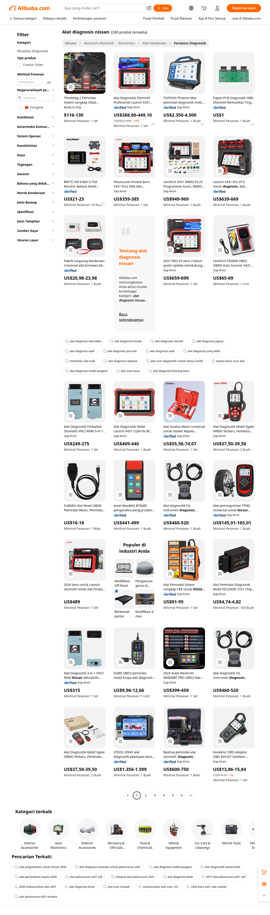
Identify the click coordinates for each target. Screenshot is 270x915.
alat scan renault (116, 887)
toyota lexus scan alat (228, 361)
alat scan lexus (128, 371)
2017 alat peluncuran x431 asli (224, 877)
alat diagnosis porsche (120, 351)
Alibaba (70, 43)
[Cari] (162, 8)
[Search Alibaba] (103, 8)
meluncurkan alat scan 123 (158, 887)
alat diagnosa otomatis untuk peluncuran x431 (108, 867)
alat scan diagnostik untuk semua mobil (174, 361)
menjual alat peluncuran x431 (132, 877)
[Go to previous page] (128, 795)
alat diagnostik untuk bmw (220, 867)
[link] (264, 872)
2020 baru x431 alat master (207, 887)
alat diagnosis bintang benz (168, 371)
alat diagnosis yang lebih (201, 351)
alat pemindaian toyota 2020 (36, 877)
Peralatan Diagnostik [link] (190, 43)
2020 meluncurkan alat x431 (35, 887)
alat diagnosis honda (126, 341)
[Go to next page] (191, 795)
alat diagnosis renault (166, 341)
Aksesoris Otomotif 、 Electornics (109, 43)
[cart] (205, 9)
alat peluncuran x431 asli (83, 877)
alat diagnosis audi (160, 351)
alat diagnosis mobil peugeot (86, 371)
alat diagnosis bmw (178, 877)
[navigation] (34, 414)
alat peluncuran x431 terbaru (36, 897)
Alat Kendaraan (154, 43)
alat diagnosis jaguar (208, 341)
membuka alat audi (80, 361)
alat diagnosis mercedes (83, 341)
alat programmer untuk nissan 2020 (40, 867)
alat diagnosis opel (79, 351)
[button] (149, 8)
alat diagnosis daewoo (120, 361)
